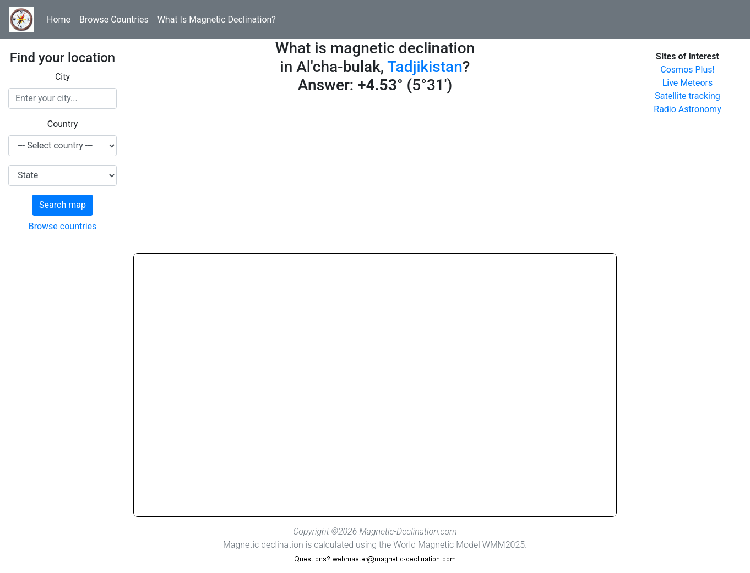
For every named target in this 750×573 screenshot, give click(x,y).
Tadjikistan (424, 67)
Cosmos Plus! (687, 69)
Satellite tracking (687, 96)
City (62, 76)
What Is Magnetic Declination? (216, 19)
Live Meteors (687, 83)
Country (62, 124)
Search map (62, 205)
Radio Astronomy (687, 109)
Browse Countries (114, 19)
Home (58, 19)
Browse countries (63, 226)
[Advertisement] (375, 176)
